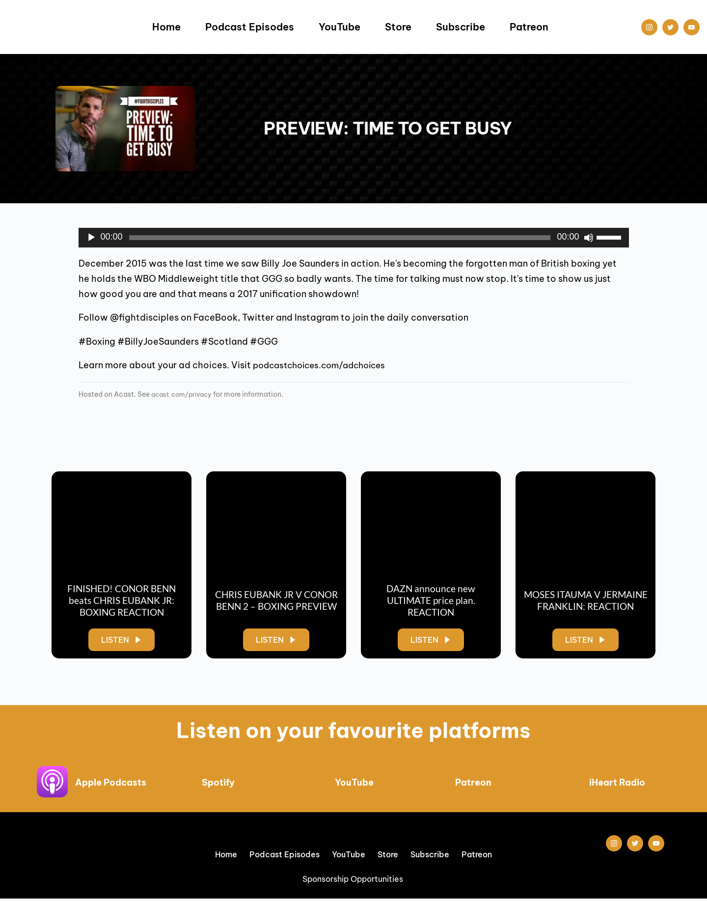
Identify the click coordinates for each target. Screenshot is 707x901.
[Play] (91, 238)
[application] (354, 237)
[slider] (340, 237)
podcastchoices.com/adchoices (324, 365)
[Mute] (589, 238)
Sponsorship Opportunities (353, 881)
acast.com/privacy (184, 394)
